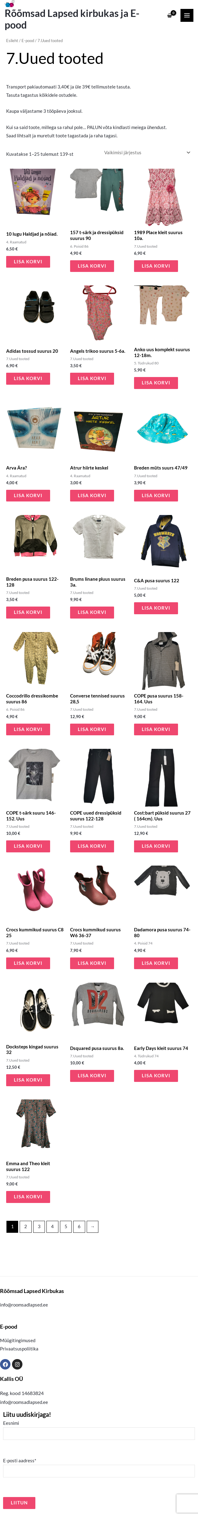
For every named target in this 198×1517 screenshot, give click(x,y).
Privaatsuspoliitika (19, 1348)
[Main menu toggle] (186, 15)
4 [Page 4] (52, 1226)
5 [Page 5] (66, 1226)
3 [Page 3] (39, 1226)
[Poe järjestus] (147, 153)
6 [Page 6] (79, 1226)
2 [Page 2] (25, 1226)
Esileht (12, 40)
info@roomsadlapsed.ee (24, 1304)
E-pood (28, 40)
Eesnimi (99, 1430)
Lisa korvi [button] (28, 261)
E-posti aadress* (99, 1467)
